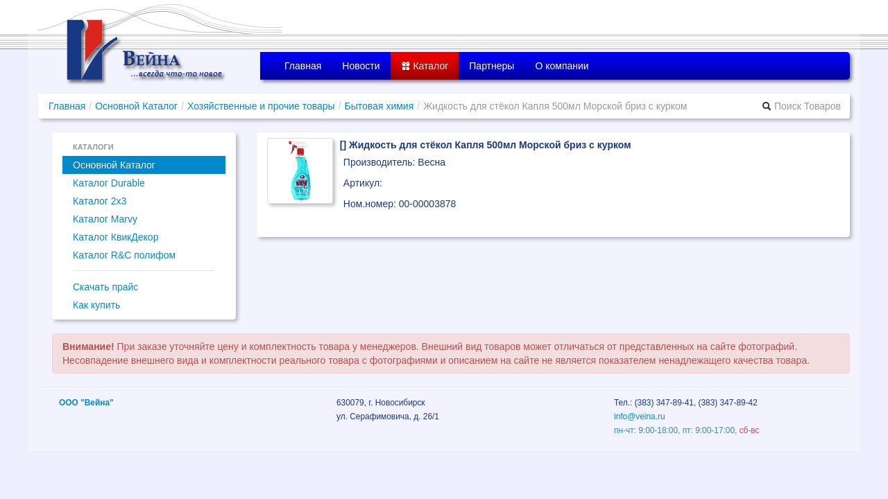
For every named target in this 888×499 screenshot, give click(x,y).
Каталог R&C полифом (124, 255)
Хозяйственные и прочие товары (261, 106)
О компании (561, 65)
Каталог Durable (109, 183)
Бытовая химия (379, 106)
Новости (360, 65)
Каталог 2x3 (99, 201)
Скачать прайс (105, 286)
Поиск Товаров (801, 106)
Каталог (425, 65)
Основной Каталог (136, 106)
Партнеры (491, 65)
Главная (302, 65)
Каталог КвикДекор (115, 237)
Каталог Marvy (105, 219)
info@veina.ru (639, 416)
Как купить (96, 304)
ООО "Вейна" (86, 403)
